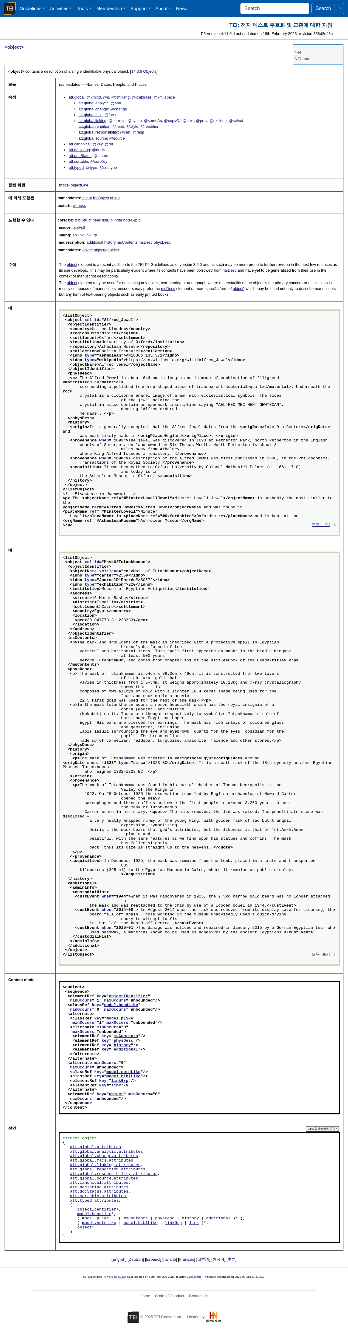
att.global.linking (92, 120)
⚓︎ (334, 525)
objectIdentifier (106, 250)
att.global (76, 97)
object (115, 198)
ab (74, 235)
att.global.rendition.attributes (107, 1169)
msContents (127, 242)
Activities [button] (59, 8)
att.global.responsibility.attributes (113, 1174)
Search (323, 8)
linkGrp (91, 235)
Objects (144, 71)
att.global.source (92, 138)
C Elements (303, 59)
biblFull (79, 227)
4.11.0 (122, 1276)
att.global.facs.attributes (101, 1160)
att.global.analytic (93, 103)
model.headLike (121, 1005)
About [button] (161, 8)
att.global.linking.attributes (105, 1165)
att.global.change (93, 109)
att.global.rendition (94, 126)
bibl (71, 220)
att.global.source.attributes (104, 1178)
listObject (101, 198)
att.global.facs (90, 115)
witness (79, 205)
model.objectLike (73, 185)
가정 (298, 52)
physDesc (162, 242)
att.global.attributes (95, 1147)
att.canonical (80, 144)
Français (186, 1259)
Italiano (170, 1259)
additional (95, 242)
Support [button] (138, 8)
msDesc (146, 242)
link (81, 235)
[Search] (274, 8)
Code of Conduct (169, 1296)
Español (153, 1259)
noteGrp (130, 220)
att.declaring (79, 150)
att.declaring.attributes (99, 1187)
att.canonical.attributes (99, 1183)
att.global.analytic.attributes (106, 1152)
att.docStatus (80, 155)
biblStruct (83, 220)
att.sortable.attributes (98, 1196)
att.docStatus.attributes (99, 1191)
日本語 (203, 1259)
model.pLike (119, 1018)
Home (145, 1296)
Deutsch (136, 1259)
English (118, 1259)
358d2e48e (194, 1276)
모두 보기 (321, 525)
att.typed (76, 167)
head (96, 220)
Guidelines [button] (30, 8)
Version (112, 1276)
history (110, 242)
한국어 (218, 1259)
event (87, 198)
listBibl (108, 220)
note (118, 220)
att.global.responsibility (98, 132)
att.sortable (78, 161)
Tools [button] (82, 8)
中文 (232, 1259)
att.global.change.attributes (104, 1156)
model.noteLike (123, 1072)
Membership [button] (109, 8)
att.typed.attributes (94, 1201)
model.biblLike (123, 1076)
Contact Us (198, 1296)
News (182, 8)
